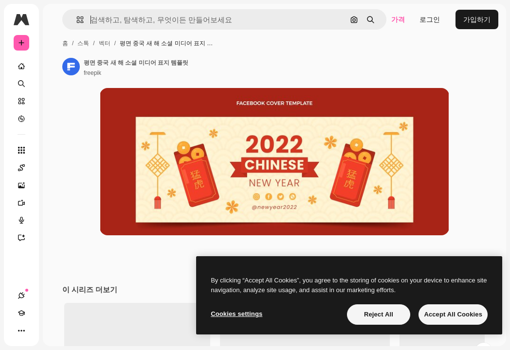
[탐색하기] (21, 118)
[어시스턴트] (26, 237)
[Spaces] (26, 167)
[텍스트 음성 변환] (26, 220)
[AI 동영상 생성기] (26, 202)
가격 (398, 19)
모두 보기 (473, 340)
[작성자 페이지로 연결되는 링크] (71, 66)
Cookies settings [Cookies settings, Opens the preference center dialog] (236, 313)
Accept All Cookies (453, 314)
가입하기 (477, 19)
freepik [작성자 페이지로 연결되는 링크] (92, 73)
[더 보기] (21, 330)
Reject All (378, 314)
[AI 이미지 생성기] (26, 185)
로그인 (429, 19)
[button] (76, 19)
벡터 (104, 43)
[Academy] (21, 313)
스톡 (83, 43)
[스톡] (21, 101)
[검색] (21, 83)
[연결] (21, 295)
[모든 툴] (21, 150)
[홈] (21, 66)
